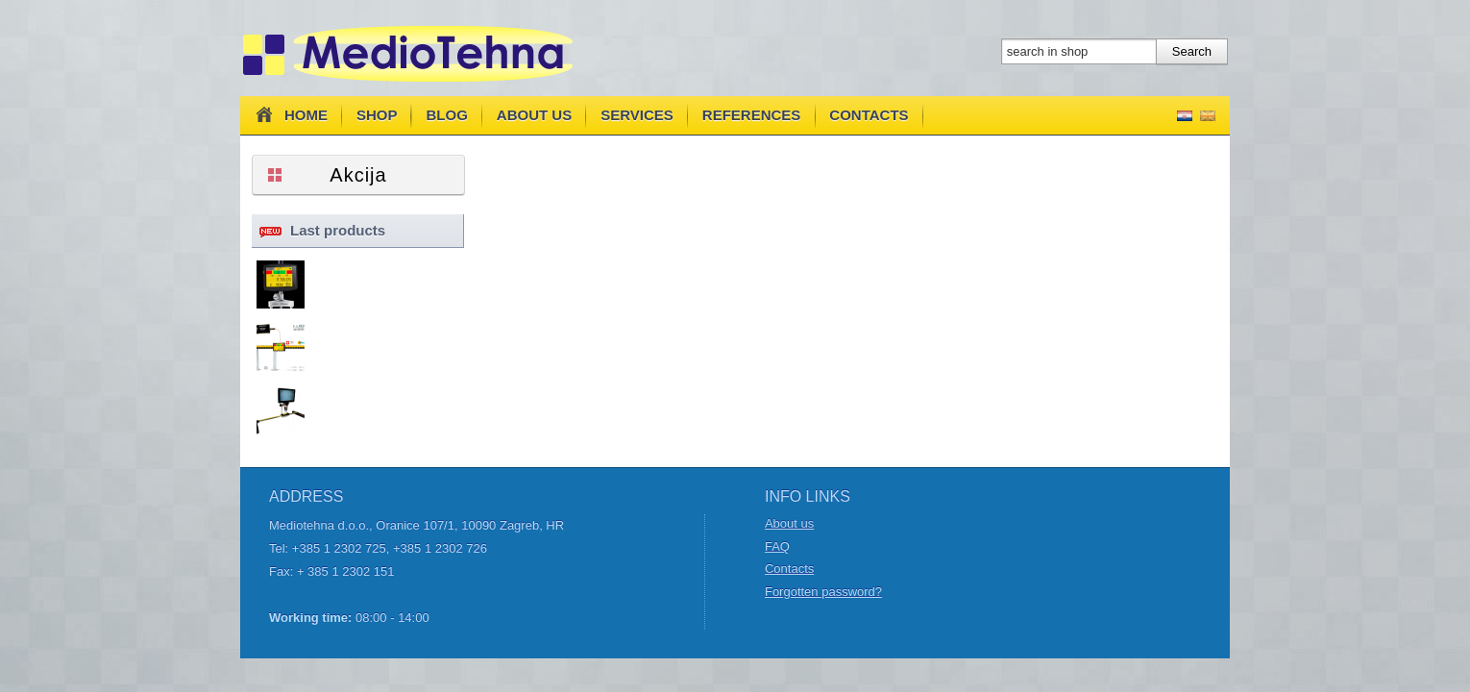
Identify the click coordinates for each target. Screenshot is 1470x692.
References (751, 115)
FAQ (777, 546)
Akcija (358, 174)
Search (1192, 51)
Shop (377, 115)
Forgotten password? (823, 591)
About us (534, 115)
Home (290, 114)
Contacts (868, 115)
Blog (447, 115)
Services (637, 115)
